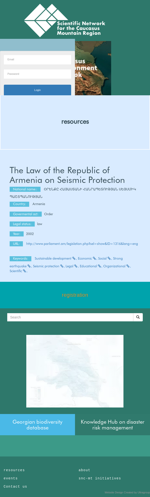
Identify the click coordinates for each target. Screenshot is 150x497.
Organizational (117, 266)
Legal (72, 266)
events (11, 478)
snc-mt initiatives (100, 478)
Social (105, 258)
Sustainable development (56, 258)
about (84, 470)
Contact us (15, 487)
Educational (91, 266)
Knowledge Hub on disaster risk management (112, 425)
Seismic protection (49, 266)
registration (75, 295)
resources (75, 121)
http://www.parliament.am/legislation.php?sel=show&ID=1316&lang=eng (82, 244)
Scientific (18, 271)
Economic (87, 258)
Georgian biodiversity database (37, 425)
